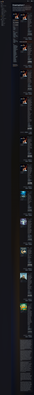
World (28, 235)
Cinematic (16, 32)
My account (2, 16)
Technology (14, 33)
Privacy (3, 25)
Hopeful (14, 42)
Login (3, 17)
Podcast (17, 36)
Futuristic (14, 36)
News (2, 4)
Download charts (4, 11)
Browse (3, 9)
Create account (4, 18)
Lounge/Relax (29, 83)
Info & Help (2, 19)
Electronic (14, 28)
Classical (29, 291)
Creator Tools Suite (3, 5)
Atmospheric (14, 41)
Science (16, 35)
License (3, 20)
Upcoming (3, 12)
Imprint (3, 24)
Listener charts (4, 10)
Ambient (14, 29)
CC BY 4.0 (17, 20)
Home (2, 3)
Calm (17, 41)
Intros (14, 32)
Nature (14, 35)
